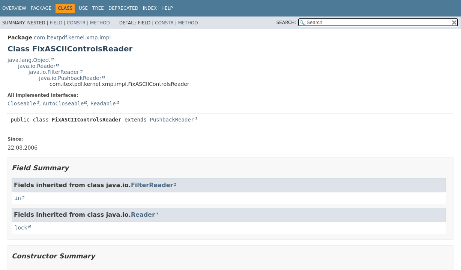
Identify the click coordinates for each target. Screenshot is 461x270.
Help (167, 8)
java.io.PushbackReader (70, 78)
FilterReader (152, 185)
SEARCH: (286, 22)
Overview (14, 8)
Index (150, 8)
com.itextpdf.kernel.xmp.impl (72, 37)
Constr (76, 23)
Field (56, 23)
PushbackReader (172, 120)
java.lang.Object (29, 60)
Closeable (22, 103)
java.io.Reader (37, 66)
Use (83, 8)
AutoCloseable (63, 103)
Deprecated (123, 8)
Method (100, 23)
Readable (103, 103)
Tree (98, 8)
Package (41, 8)
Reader (143, 214)
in (18, 198)
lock (21, 228)
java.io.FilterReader (54, 72)
